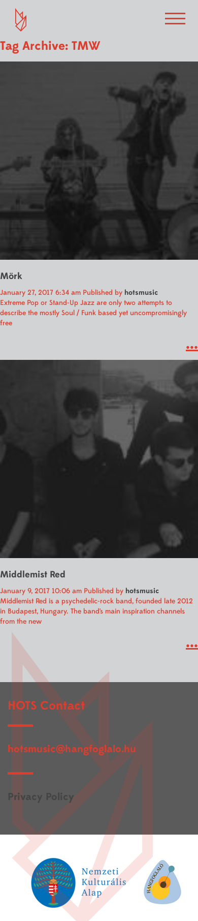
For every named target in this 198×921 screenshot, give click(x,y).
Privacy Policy (41, 796)
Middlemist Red (32, 574)
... (192, 344)
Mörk (11, 276)
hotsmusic (141, 292)
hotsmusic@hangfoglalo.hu (72, 749)
